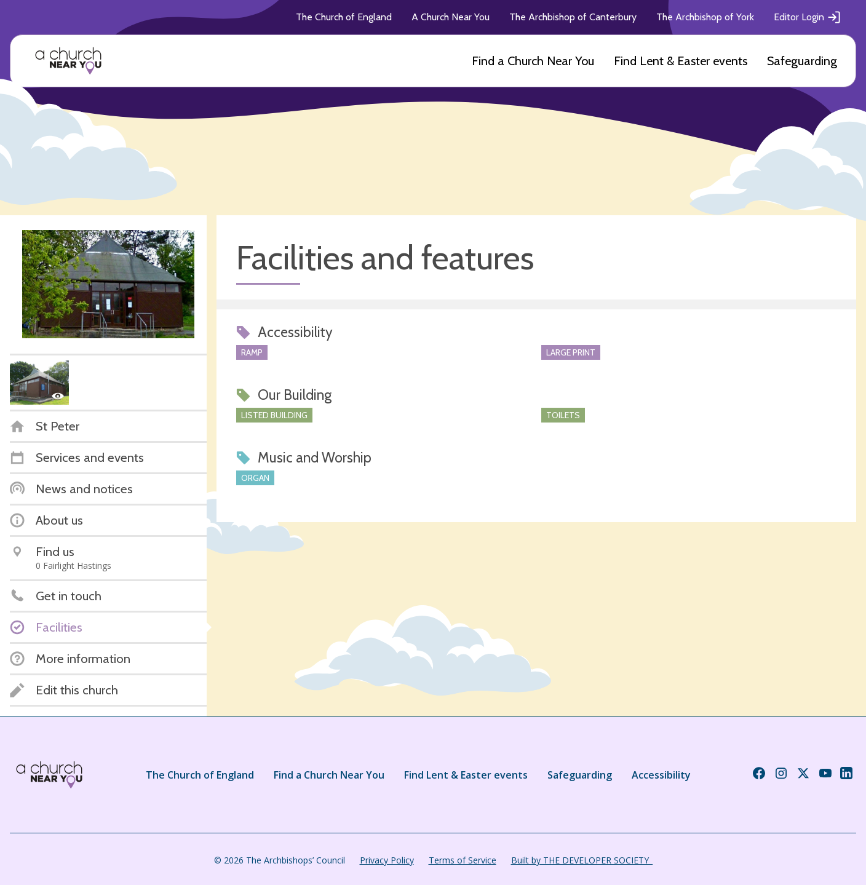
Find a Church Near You (533, 61)
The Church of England (344, 17)
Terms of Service (462, 860)
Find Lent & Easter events (680, 61)
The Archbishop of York (705, 17)
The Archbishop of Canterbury (573, 17)
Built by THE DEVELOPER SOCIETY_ (582, 860)
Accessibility (661, 775)
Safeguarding (802, 61)
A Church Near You (450, 17)
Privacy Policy (387, 860)
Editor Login (807, 17)
